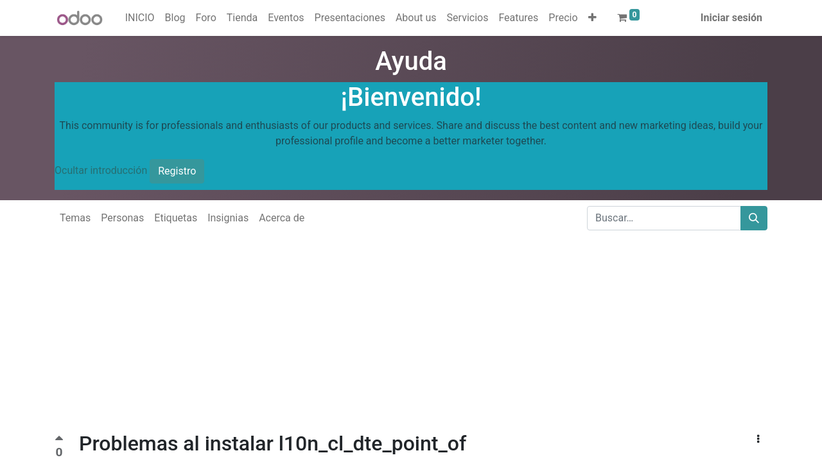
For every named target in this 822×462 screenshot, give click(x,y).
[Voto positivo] (59, 440)
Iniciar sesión (731, 18)
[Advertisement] (385, 341)
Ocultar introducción (101, 170)
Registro (177, 171)
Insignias (228, 218)
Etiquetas (175, 218)
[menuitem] (140, 18)
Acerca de (281, 218)
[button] (592, 18)
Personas (122, 218)
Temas (75, 218)
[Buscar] (753, 218)
